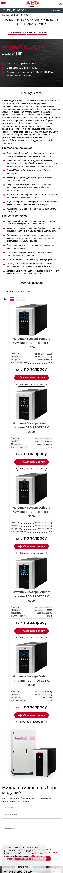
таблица (23, 299)
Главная (6, 15)
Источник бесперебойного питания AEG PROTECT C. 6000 (31, 596)
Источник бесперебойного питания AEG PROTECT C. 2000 (31, 427)
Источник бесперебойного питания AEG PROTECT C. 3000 (31, 512)
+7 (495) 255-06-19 (13, 10)
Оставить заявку (34, 377)
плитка (12, 299)
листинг (18, 299)
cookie (28, 847)
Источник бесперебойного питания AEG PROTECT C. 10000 (31, 681)
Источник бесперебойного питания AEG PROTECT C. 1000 (31, 343)
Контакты (57, 10)
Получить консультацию (31, 384)
